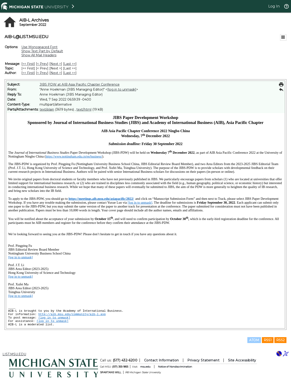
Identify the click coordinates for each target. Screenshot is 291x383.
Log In (274, 6)
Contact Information (161, 360)
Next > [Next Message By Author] (55, 73)
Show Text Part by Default (42, 51)
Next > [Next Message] (55, 64)
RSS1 (268, 340)
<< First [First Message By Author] (28, 73)
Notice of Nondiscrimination (175, 366)
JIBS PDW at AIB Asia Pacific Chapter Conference (80, 84)
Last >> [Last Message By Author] (69, 73)
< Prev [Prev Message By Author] (42, 73)
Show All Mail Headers (38, 55)
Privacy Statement (203, 360)
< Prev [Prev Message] (42, 64)
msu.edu (145, 366)
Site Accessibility (242, 360)
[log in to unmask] (121, 89)
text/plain (47, 109)
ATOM (254, 340)
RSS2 (280, 340)
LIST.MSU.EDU (14, 354)
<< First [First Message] (28, 64)
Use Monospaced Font (39, 47)
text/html (83, 109)
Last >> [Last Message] (69, 64)
